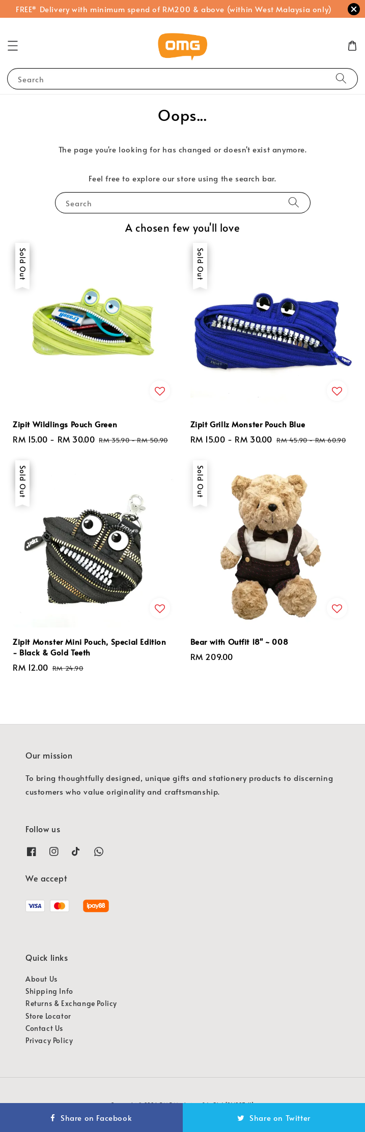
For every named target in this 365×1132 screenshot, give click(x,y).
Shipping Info (49, 991)
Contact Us (44, 1028)
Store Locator (48, 1016)
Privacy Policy (49, 1040)
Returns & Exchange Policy (71, 1003)
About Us (41, 979)
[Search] (341, 78)
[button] (13, 46)
